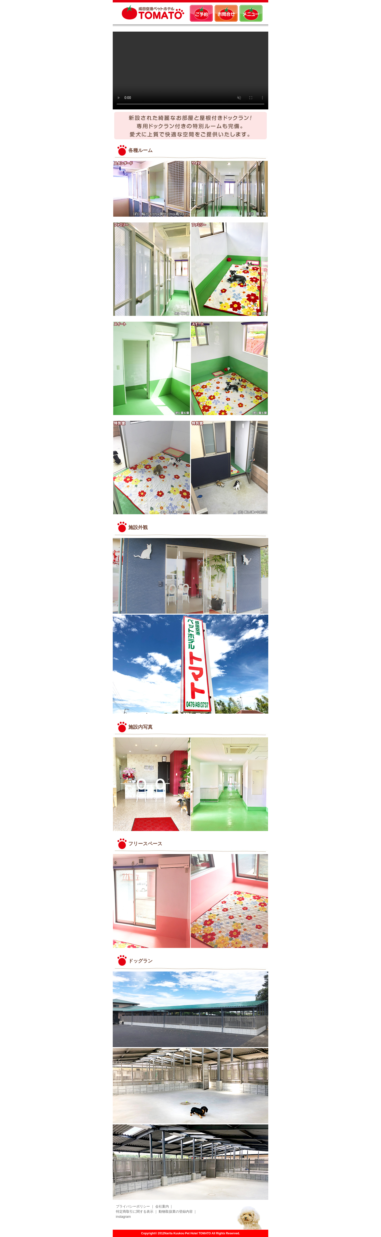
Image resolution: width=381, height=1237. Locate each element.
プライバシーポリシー (133, 1206)
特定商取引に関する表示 (134, 1211)
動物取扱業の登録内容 (176, 1211)
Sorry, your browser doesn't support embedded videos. (190, 70)
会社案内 (162, 1206)
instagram (123, 1217)
